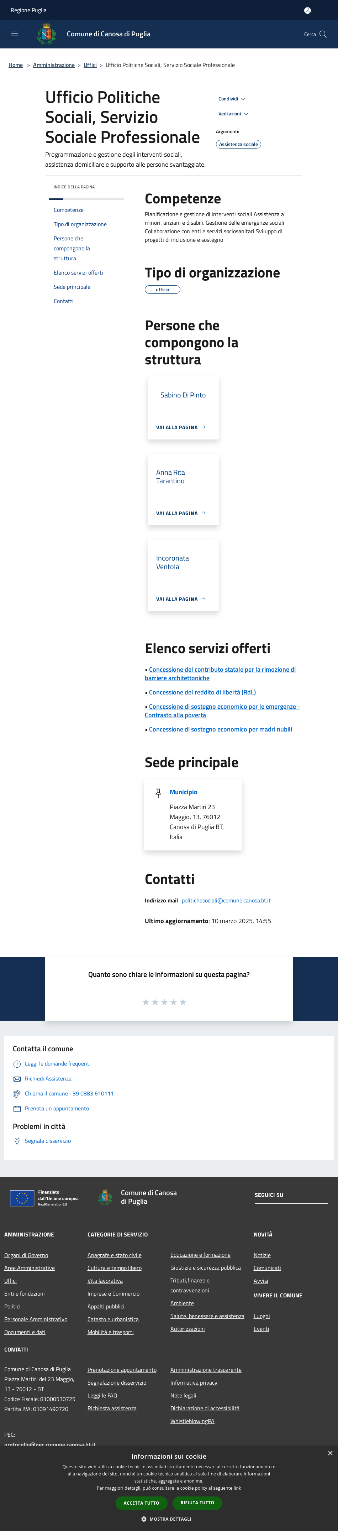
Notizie (262, 1255)
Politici (12, 1306)
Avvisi (261, 1280)
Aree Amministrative (29, 1268)
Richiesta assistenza (112, 1408)
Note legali (183, 1395)
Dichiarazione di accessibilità (204, 1408)
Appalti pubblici (106, 1306)
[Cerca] (323, 34)
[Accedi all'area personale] (307, 10)
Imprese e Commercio (113, 1293)
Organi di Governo (26, 1255)
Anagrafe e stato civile (115, 1255)
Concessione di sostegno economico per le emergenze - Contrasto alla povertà (222, 711)
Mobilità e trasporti (111, 1332)
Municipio (183, 792)
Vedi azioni (234, 114)
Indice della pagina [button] (74, 186)
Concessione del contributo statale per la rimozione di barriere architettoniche (220, 674)
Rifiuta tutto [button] (198, 1503)
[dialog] (169, 1488)
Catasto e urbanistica (113, 1319)
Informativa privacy (193, 1382)
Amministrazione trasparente (206, 1369)
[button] (169, 1518)
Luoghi (262, 1316)
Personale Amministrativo (35, 1319)
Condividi (233, 99)
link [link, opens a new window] (237, 1488)
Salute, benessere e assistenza (207, 1316)
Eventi (261, 1328)
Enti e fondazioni (24, 1293)
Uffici (90, 65)
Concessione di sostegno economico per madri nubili (220, 729)
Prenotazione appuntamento (122, 1369)
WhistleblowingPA (192, 1421)
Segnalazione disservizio (117, 1382)
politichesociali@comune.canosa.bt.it (226, 900)
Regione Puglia (29, 10)
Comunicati (267, 1268)
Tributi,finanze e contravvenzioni (190, 1285)
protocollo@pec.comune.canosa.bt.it (50, 1444)
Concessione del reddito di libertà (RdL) (202, 692)
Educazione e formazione (200, 1254)
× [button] (330, 1453)
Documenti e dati (25, 1332)
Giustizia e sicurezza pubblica (205, 1267)
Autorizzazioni (187, 1328)
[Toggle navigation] (14, 33)
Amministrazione (54, 65)
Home (16, 65)
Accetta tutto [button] (141, 1503)
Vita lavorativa (105, 1280)
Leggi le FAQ (102, 1395)
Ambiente (182, 1303)
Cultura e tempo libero (115, 1268)
